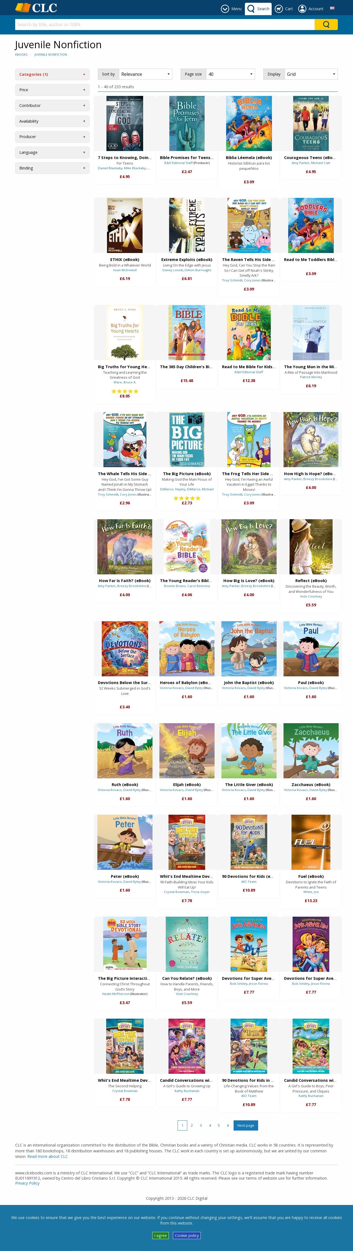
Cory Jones (252, 280)
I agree (160, 1235)
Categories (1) (33, 74)
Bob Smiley (238, 983)
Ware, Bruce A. (125, 382)
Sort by (108, 74)
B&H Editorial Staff (178, 163)
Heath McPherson (116, 994)
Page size (193, 74)
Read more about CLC (47, 1156)
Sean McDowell (125, 270)
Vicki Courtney (311, 596)
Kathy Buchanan (187, 1091)
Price (23, 89)
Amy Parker (300, 163)
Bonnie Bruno (175, 586)
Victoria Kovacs (172, 688)
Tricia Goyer (200, 892)
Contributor (30, 105)
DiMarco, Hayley (172, 489)
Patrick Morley (311, 377)
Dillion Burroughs (198, 270)
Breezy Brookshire (317, 479)
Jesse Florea (258, 983)
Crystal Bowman (176, 892)
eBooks (21, 54)
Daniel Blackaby (110, 168)
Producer (27, 136)
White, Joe (311, 892)
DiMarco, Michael (200, 489)
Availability (28, 121)
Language (28, 152)
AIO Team (248, 881)
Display (274, 74)
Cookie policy (187, 1235)
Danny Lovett (172, 270)
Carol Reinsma (198, 586)
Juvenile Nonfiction (50, 54)
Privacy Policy (27, 1183)
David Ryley (194, 688)
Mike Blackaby (135, 168)
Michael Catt (320, 163)
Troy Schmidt (232, 280)
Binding (26, 168)
